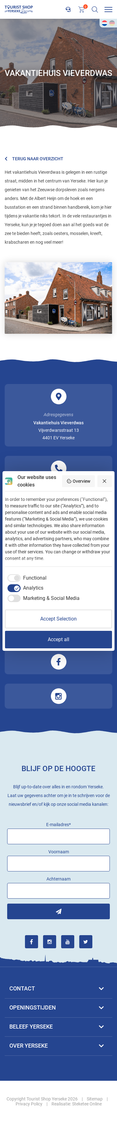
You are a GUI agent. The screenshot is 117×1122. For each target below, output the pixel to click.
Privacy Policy (29, 1103)
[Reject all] (104, 481)
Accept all (58, 639)
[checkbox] (25, 578)
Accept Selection (58, 619)
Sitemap (95, 1098)
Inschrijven (58, 911)
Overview (78, 481)
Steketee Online (87, 1103)
